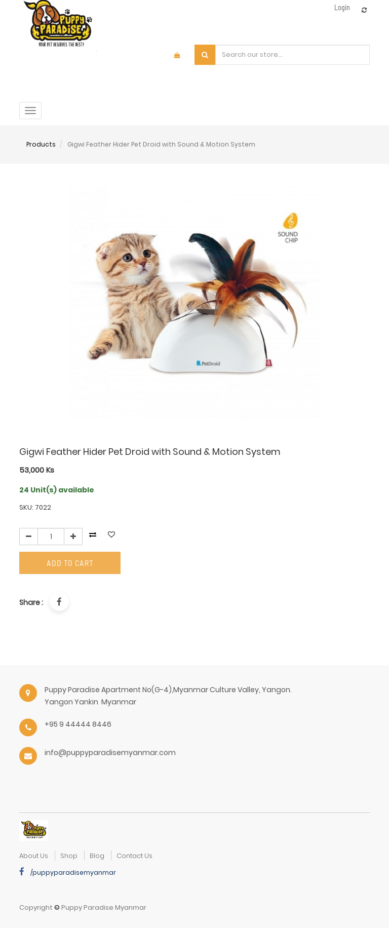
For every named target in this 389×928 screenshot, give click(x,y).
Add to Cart (70, 562)
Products (41, 144)
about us (33, 856)
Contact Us (134, 856)
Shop (68, 856)
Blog (97, 856)
